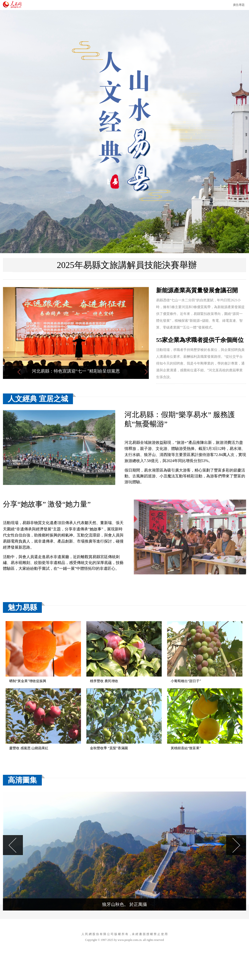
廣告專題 (239, 5)
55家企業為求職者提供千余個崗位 (200, 340)
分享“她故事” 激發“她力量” (47, 504)
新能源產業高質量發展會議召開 (197, 290)
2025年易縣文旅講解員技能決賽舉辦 (127, 265)
